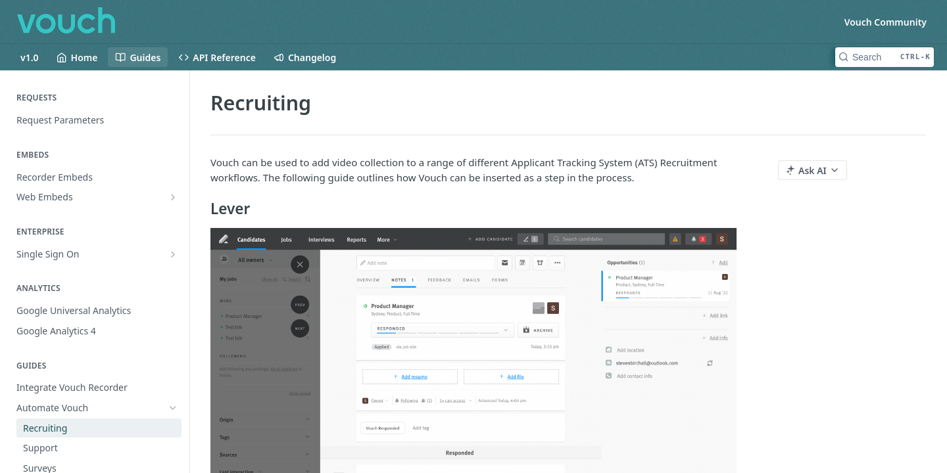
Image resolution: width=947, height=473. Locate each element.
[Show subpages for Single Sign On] (173, 254)
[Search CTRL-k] (884, 57)
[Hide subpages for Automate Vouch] (173, 408)
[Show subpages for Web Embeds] (173, 197)
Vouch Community (885, 22)
